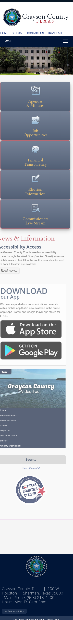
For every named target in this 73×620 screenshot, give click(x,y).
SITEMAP (17, 33)
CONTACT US (35, 33)
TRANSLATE (55, 33)
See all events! (25, 468)
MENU (8, 41)
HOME (4, 33)
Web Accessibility (14, 611)
